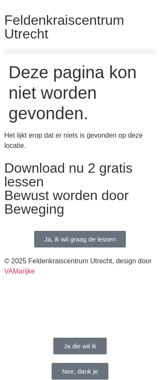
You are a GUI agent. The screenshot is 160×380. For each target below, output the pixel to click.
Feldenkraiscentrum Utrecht (64, 26)
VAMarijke (19, 271)
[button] (80, 51)
